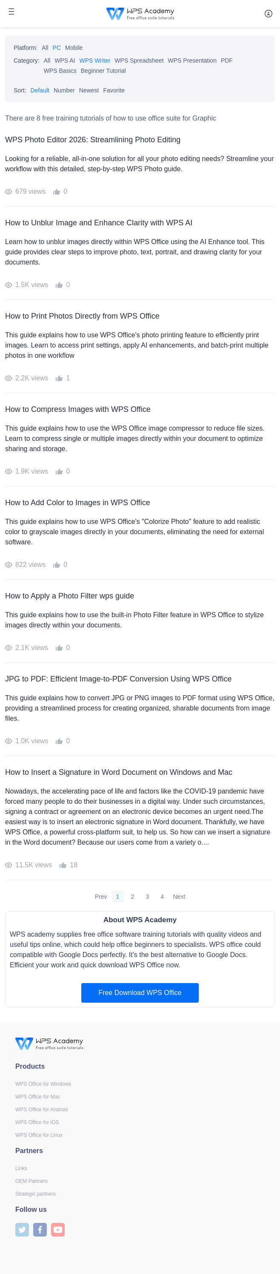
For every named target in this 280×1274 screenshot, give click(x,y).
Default (40, 90)
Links (21, 1168)
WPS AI (64, 60)
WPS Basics (60, 70)
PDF (227, 60)
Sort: (20, 90)
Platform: (25, 47)
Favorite (114, 90)
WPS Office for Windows (43, 1084)
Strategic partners (35, 1194)
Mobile (74, 47)
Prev (101, 896)
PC (57, 47)
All (45, 47)
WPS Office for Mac (37, 1097)
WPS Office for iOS (37, 1122)
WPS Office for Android (41, 1110)
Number (64, 90)
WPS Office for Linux (39, 1135)
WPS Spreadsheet (138, 60)
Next (179, 896)
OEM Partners (31, 1181)
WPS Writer (95, 60)
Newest (89, 90)
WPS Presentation (192, 60)
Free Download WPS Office (139, 992)
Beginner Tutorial (103, 70)
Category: (27, 60)
